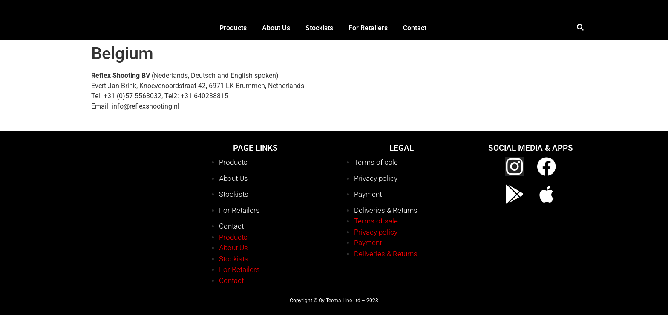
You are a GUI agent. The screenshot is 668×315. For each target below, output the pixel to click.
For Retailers (239, 210)
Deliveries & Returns (386, 210)
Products (233, 162)
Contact (231, 226)
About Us (233, 178)
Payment (368, 194)
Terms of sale (376, 162)
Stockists (233, 194)
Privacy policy (375, 178)
